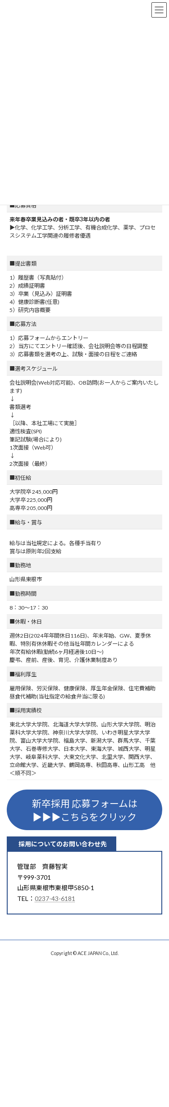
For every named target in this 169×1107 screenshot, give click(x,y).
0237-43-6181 (55, 898)
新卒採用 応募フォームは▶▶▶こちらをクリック (84, 810)
